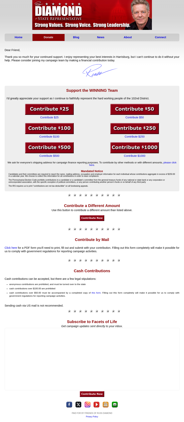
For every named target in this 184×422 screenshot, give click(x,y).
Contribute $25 (49, 117)
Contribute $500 (49, 155)
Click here (11, 247)
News (100, 37)
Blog (76, 37)
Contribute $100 (49, 136)
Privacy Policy (92, 417)
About (127, 37)
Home (18, 37)
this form (96, 293)
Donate (48, 37)
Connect (160, 37)
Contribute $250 (135, 136)
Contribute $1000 (134, 155)
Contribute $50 (134, 117)
